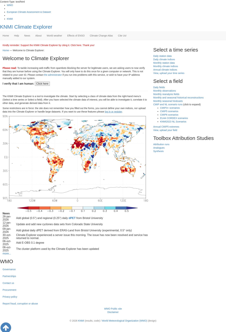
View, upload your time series (168, 73)
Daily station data (162, 56)
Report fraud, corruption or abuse (20, 303)
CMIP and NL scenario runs (168, 104)
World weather (54, 35)
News (27, 35)
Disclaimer (112, 312)
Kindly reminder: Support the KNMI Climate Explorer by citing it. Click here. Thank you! (49, 45)
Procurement (9, 290)
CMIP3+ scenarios (170, 108)
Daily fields (159, 87)
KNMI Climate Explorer (26, 27)
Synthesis (158, 151)
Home (6, 35)
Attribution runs (161, 144)
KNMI (10, 18)
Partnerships (9, 276)
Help (16, 35)
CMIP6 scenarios (169, 114)
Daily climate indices (164, 59)
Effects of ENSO (76, 35)
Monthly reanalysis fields (166, 94)
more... (7, 253)
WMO (10, 5)
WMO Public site (113, 308)
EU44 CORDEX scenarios (174, 118)
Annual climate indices (165, 69)
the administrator (53, 74)
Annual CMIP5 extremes (166, 126)
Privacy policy (10, 296)
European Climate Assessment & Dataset (29, 12)
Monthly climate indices (165, 66)
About (38, 35)
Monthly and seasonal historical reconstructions (178, 97)
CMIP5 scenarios (169, 111)
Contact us (8, 283)
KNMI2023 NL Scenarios (173, 121)
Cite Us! (122, 35)
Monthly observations (164, 90)
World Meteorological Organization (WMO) (124, 320)
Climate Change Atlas (101, 35)
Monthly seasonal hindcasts (168, 101)
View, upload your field (165, 130)
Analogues (159, 147)
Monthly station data (164, 62)
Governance (9, 269)
